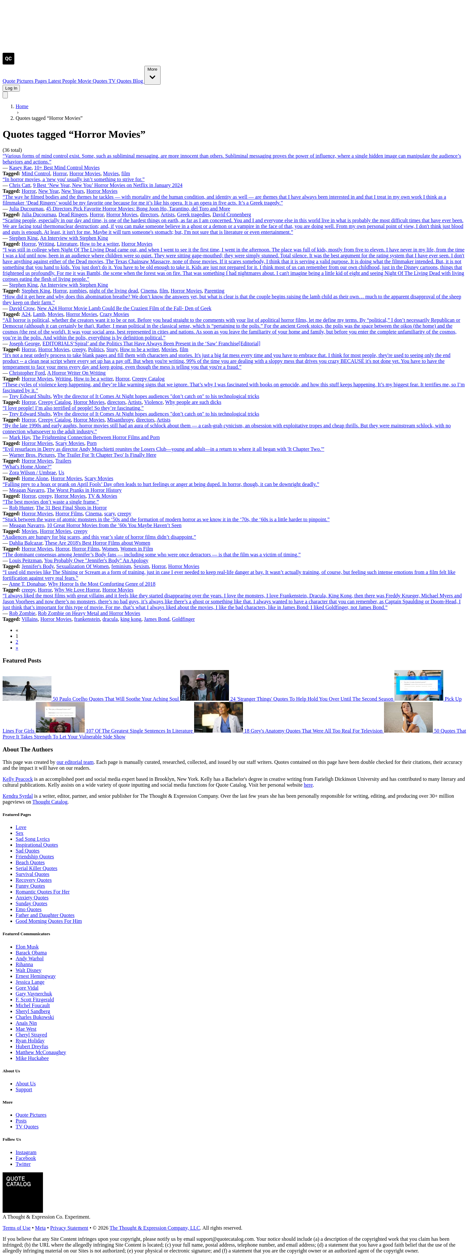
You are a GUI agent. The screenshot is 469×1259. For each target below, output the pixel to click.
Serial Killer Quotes (36, 868)
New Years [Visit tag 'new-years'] (72, 191)
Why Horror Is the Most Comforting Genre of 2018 (102, 584)
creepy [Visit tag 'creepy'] (79, 349)
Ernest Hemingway (36, 976)
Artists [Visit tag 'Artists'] (168, 214)
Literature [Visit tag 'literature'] (67, 244)
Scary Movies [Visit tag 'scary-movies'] (69, 443)
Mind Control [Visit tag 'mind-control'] (36, 173)
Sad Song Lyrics (33, 839)
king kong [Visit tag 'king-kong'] (131, 619)
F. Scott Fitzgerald (35, 999)
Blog (138, 81)
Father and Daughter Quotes (45, 915)
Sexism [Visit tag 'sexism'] (141, 566)
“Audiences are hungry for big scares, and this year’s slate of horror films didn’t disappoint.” (99, 537)
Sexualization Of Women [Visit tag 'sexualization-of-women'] (82, 566)
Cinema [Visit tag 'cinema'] (149, 290)
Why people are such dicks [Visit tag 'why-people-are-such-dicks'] (193, 402)
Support (24, 1089)
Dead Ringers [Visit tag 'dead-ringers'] (73, 214)
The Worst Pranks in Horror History (84, 490)
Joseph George (24, 343)
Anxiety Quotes (32, 897)
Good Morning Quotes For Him (49, 921)
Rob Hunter (21, 507)
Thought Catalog (49, 802)
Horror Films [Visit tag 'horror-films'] (69, 513)
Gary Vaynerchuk (34, 993)
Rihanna (24, 964)
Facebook (26, 1158)
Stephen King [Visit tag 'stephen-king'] (36, 290)
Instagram (26, 1152)
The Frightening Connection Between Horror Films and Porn (96, 437)
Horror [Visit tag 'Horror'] (60, 173)
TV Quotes (120, 81)
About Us (26, 1083)
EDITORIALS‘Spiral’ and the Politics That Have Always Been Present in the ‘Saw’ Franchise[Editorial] (151, 343)
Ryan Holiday (30, 1040)
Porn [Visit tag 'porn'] (92, 443)
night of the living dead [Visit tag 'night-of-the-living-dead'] (113, 290)
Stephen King (23, 238)
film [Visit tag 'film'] (125, 173)
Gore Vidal (27, 988)
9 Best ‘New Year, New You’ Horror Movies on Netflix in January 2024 (107, 185)
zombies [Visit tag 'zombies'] (78, 290)
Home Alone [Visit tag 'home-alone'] (35, 478)
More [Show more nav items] (152, 75)
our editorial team (75, 762)
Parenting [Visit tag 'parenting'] (214, 290)
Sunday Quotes (31, 903)
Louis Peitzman (25, 560)
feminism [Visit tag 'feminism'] (121, 566)
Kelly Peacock (18, 779)
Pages (41, 81)
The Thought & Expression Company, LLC (154, 1228)
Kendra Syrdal (18, 796)
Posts (21, 1120)
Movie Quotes (93, 81)
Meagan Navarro (26, 490)
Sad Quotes (27, 850)
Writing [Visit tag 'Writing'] (46, 244)
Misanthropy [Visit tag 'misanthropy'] (120, 419)
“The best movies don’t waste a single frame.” (51, 502)
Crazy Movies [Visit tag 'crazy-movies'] (114, 314)
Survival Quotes (33, 874)
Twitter (23, 1164)
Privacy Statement (69, 1228)
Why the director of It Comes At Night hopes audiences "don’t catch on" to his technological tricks (156, 396)
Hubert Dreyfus (32, 1046)
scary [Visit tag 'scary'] (109, 513)
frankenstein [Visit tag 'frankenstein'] (87, 619)
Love (21, 827)
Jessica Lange (30, 982)
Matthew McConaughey (41, 1052)
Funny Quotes (30, 886)
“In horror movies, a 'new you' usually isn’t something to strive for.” (74, 179)
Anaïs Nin (26, 1023)
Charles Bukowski (35, 1017)
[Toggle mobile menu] (5, 95)
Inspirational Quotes (37, 845)
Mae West (26, 1029)
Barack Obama (31, 952)
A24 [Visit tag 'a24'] (26, 314)
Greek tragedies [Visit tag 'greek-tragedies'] (193, 214)
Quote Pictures (19, 81)
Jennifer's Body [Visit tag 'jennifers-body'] (38, 566)
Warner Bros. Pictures (32, 455)
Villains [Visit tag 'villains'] (29, 619)
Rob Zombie (22, 613)
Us (61, 472)
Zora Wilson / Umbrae (32, 472)
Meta (40, 1228)
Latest (55, 81)
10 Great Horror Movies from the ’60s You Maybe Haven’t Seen (114, 525)
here (308, 785)
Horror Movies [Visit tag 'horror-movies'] (85, 173)
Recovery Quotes (34, 880)
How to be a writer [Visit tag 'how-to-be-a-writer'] (99, 244)
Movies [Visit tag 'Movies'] (111, 173)
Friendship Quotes (35, 856)
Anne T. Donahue (27, 584)
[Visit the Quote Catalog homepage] (8, 62)
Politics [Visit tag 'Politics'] (96, 349)
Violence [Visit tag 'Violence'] (153, 402)
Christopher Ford (27, 373)
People (70, 81)
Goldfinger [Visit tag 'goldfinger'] (183, 619)
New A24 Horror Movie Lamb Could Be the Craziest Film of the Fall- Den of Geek (124, 308)
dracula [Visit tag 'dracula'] (110, 619)
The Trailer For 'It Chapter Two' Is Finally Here (106, 455)
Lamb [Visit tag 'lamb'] (39, 314)
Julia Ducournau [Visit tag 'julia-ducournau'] (39, 214)
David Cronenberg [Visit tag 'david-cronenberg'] (231, 214)
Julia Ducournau (26, 208)
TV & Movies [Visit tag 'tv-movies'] (102, 496)
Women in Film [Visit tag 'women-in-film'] (137, 548)
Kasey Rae (20, 167)
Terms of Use (17, 1228)
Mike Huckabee (32, 1058)
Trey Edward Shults (29, 396)
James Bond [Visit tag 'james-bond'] (156, 619)
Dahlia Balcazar (25, 543)
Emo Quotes (29, 909)
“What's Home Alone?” (27, 466)
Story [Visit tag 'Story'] (112, 349)
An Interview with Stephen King (74, 238)
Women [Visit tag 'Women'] (110, 548)
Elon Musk (27, 947)
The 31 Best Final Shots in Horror (71, 507)
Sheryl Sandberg (33, 1011)
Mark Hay (19, 437)
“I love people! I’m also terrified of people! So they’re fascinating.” (73, 408)
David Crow (22, 308)
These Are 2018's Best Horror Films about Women (97, 543)
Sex (19, 833)
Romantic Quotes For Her (43, 891)
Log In (11, 88)
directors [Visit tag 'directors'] (149, 214)
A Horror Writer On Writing (76, 373)
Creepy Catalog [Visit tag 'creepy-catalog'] (148, 378)
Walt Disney (28, 970)
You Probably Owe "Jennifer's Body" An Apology (96, 560)
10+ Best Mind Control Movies (67, 167)
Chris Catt (19, 185)
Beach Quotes (30, 862)
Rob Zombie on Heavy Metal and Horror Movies (89, 613)
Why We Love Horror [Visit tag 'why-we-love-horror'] (77, 590)
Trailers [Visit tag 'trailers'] (63, 461)
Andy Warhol (30, 958)
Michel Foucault (33, 1005)
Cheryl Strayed (31, 1034)
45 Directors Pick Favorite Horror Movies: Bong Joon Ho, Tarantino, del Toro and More (138, 208)
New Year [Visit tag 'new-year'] (48, 191)
